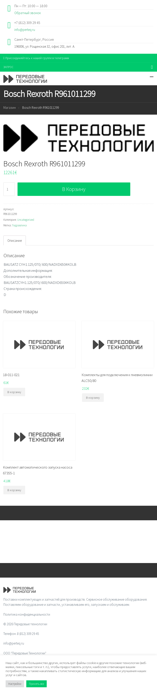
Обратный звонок (27, 13)
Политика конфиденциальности (26, 614)
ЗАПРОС (8, 67)
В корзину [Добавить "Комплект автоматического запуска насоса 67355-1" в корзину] (14, 490)
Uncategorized (25, 220)
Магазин (9, 107)
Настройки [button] (14, 684)
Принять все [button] (36, 684)
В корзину (73, 189)
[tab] (14, 240)
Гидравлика (19, 225)
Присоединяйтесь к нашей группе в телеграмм (36, 58)
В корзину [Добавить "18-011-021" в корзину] (14, 392)
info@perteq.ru (24, 30)
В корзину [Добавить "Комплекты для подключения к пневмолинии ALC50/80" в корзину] (93, 398)
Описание (14, 240)
